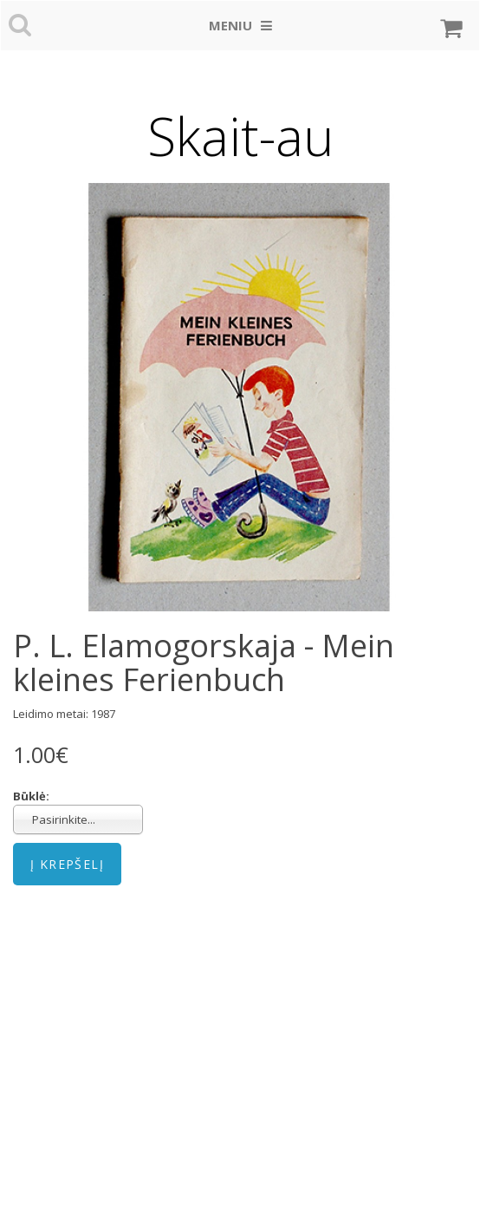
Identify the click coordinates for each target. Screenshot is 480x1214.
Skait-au (240, 136)
